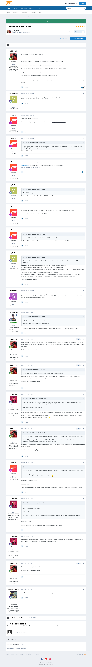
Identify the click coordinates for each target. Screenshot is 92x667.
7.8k (13, 107)
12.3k (13, 603)
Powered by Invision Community (46, 664)
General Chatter (26, 32)
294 (13, 304)
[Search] (74, 8)
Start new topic (63, 38)
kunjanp (40, 142)
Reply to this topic (78, 38)
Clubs (39, 8)
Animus (13, 115)
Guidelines (33, 12)
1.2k (13, 128)
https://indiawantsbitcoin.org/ (59, 122)
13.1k (13, 408)
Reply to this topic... (20, 632)
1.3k (13, 64)
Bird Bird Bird (41, 432)
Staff (40, 12)
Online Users (16, 12)
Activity (15, 8)
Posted (27, 51)
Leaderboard (25, 12)
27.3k (13, 325)
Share (69, 31)
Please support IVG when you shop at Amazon (46, 21)
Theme (42, 662)
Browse (9, 9)
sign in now (41, 625)
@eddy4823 (25, 165)
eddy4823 (16, 30)
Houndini (13, 394)
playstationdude (13, 589)
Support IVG (32, 8)
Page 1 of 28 (32, 45)
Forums (8, 12)
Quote (26, 87)
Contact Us (49, 662)
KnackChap (14, 312)
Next (22, 45)
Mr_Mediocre (13, 93)
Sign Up (83, 3)
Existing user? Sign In (71, 3)
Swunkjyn (13, 290)
